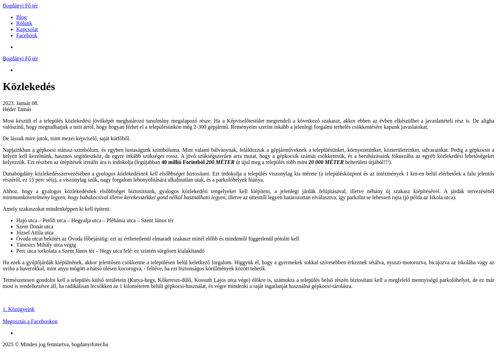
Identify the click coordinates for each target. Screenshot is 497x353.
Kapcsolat (27, 29)
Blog (21, 17)
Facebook (26, 35)
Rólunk (24, 23)
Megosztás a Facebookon (30, 321)
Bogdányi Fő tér (20, 5)
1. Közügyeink (19, 309)
